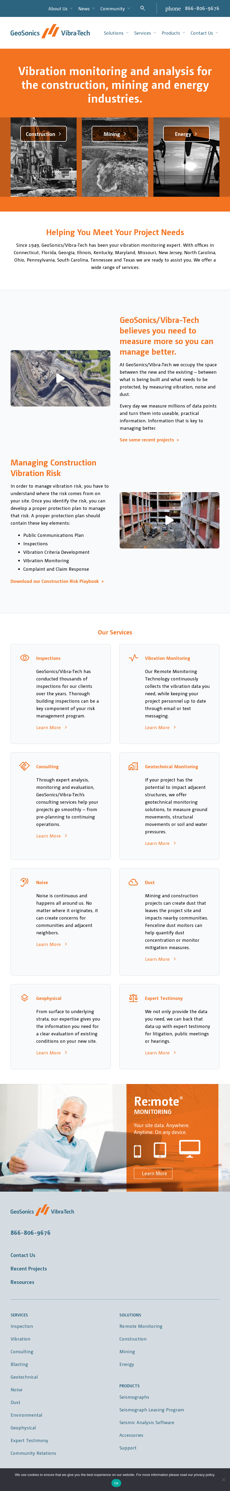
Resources (22, 1281)
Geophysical (23, 1427)
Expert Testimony (29, 1440)
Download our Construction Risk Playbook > (57, 581)
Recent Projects (29, 1268)
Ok (116, 1483)
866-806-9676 (202, 7)
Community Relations (33, 1453)
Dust (15, 1402)
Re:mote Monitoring (140, 1326)
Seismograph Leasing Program (151, 1409)
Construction (133, 1339)
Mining (127, 1351)
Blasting (19, 1364)
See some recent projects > (149, 439)
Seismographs (134, 1397)
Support (128, 1447)
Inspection (22, 1326)
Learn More (153, 1173)
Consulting (22, 1351)
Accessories (131, 1435)
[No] (223, 1479)
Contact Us (23, 1254)
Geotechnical (24, 1377)
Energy (126, 1364)
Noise (16, 1389)
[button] (60, 378)
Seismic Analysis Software (146, 1422)
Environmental (26, 1415)
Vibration (20, 1339)
